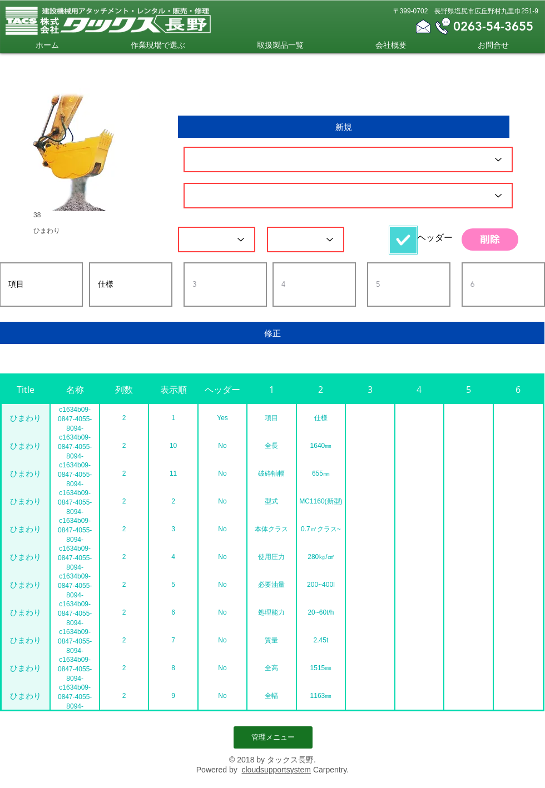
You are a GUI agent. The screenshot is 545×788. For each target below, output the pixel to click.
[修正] (272, 333)
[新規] (343, 127)
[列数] (216, 239)
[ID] (348, 159)
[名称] (348, 195)
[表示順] (305, 239)
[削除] (490, 239)
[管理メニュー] (273, 737)
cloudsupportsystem (276, 769)
